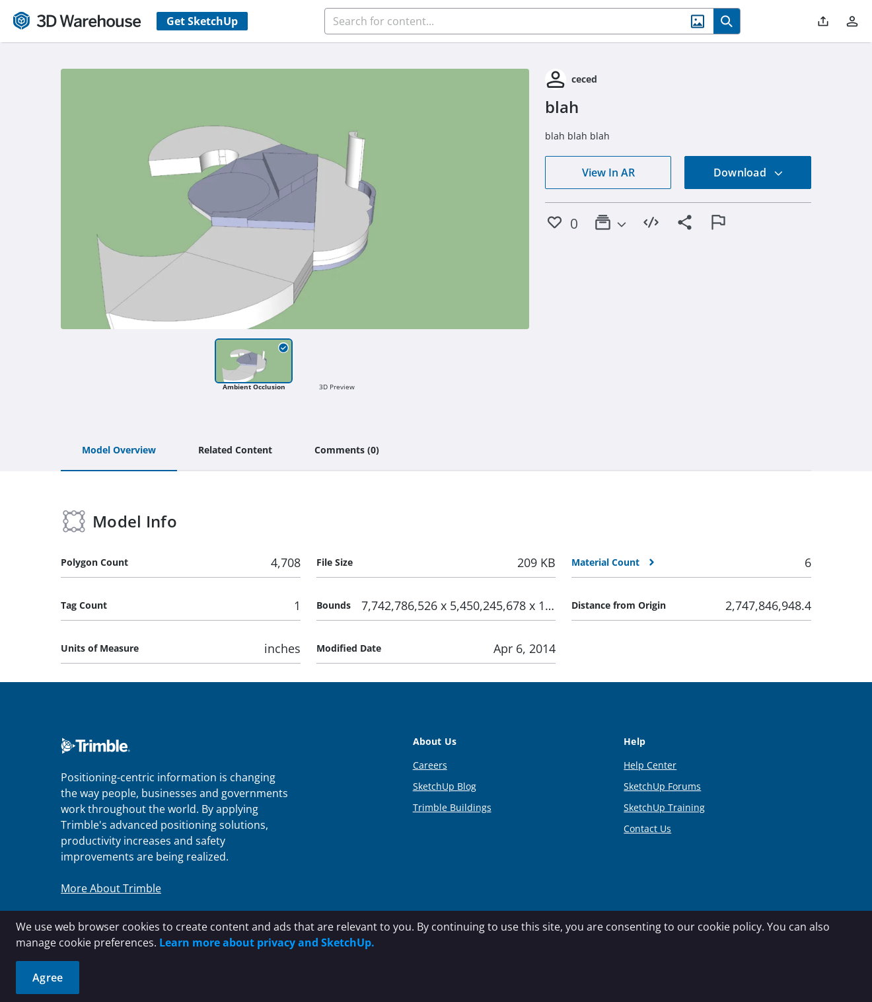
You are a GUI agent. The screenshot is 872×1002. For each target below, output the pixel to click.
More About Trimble (111, 888)
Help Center (650, 765)
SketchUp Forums (662, 786)
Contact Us (647, 828)
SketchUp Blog (444, 786)
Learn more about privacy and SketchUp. (267, 942)
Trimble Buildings (452, 807)
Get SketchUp (202, 21)
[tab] (119, 450)
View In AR (608, 172)
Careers (430, 765)
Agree (47, 977)
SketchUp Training (664, 807)
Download (748, 172)
